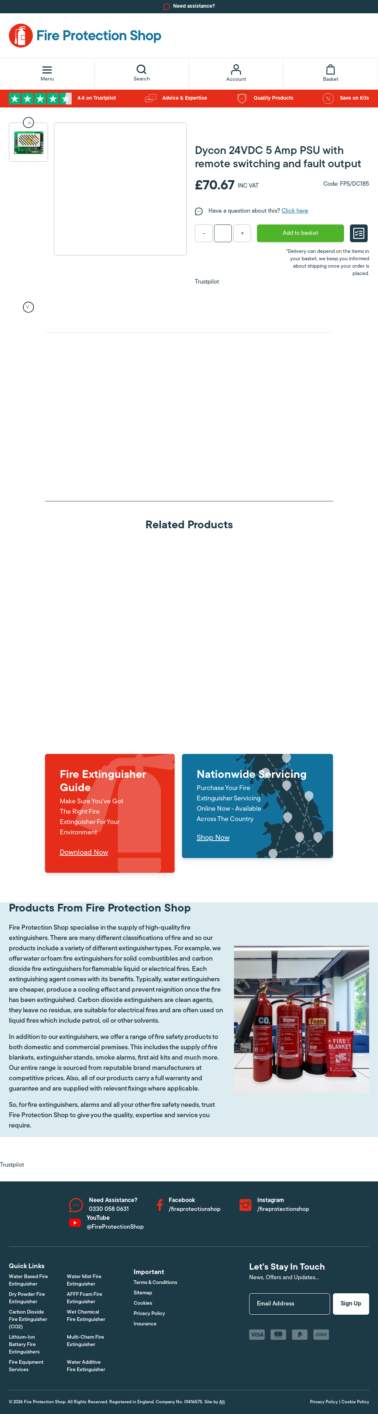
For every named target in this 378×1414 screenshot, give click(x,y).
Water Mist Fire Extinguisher (84, 1280)
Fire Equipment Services (26, 1366)
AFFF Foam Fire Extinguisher (84, 1298)
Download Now (84, 853)
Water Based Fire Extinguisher (28, 1280)
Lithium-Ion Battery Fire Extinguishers (24, 1345)
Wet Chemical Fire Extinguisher (86, 1316)
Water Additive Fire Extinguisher (86, 1366)
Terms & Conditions (155, 1283)
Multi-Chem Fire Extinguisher (85, 1341)
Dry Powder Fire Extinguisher (27, 1298)
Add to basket (300, 233)
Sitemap (143, 1293)
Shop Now (213, 838)
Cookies (143, 1303)
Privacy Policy (149, 1314)
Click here (295, 211)
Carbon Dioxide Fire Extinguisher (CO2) (28, 1320)
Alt (222, 1402)
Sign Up (351, 1304)
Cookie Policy (355, 1402)
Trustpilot (207, 282)
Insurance (145, 1324)
